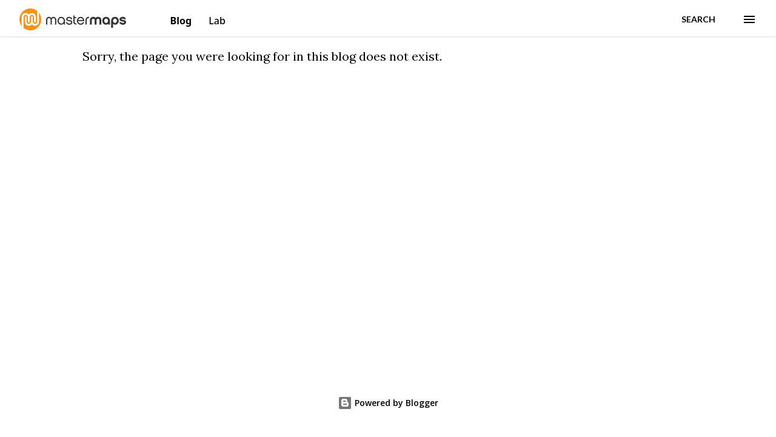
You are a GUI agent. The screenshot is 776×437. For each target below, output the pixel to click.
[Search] (698, 19)
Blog (182, 20)
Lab (217, 20)
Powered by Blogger (388, 402)
